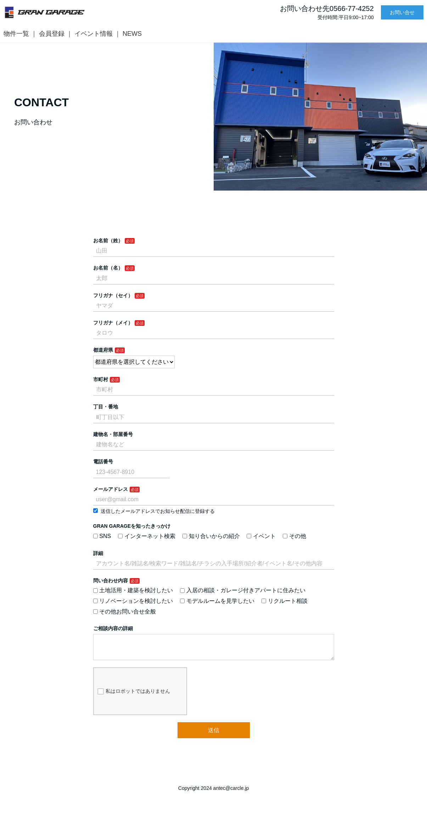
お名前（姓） (108, 240)
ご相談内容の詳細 (113, 628)
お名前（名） (108, 268)
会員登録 (51, 33)
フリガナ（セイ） (113, 295)
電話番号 (103, 461)
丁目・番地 (105, 406)
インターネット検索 (146, 536)
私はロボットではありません (133, 697)
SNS (102, 536)
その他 (294, 536)
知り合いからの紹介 (211, 536)
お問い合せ (402, 12)
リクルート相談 (285, 601)
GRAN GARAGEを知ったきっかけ (132, 526)
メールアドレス (110, 489)
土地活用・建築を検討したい (133, 590)
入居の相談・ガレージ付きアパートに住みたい (242, 590)
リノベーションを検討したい (133, 601)
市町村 (100, 379)
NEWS (132, 33)
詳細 (98, 553)
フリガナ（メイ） (113, 323)
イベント (261, 536)
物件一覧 (16, 33)
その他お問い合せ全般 (124, 612)
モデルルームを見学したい (217, 601)
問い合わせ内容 (110, 580)
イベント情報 (93, 33)
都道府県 (103, 350)
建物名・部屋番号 (113, 434)
